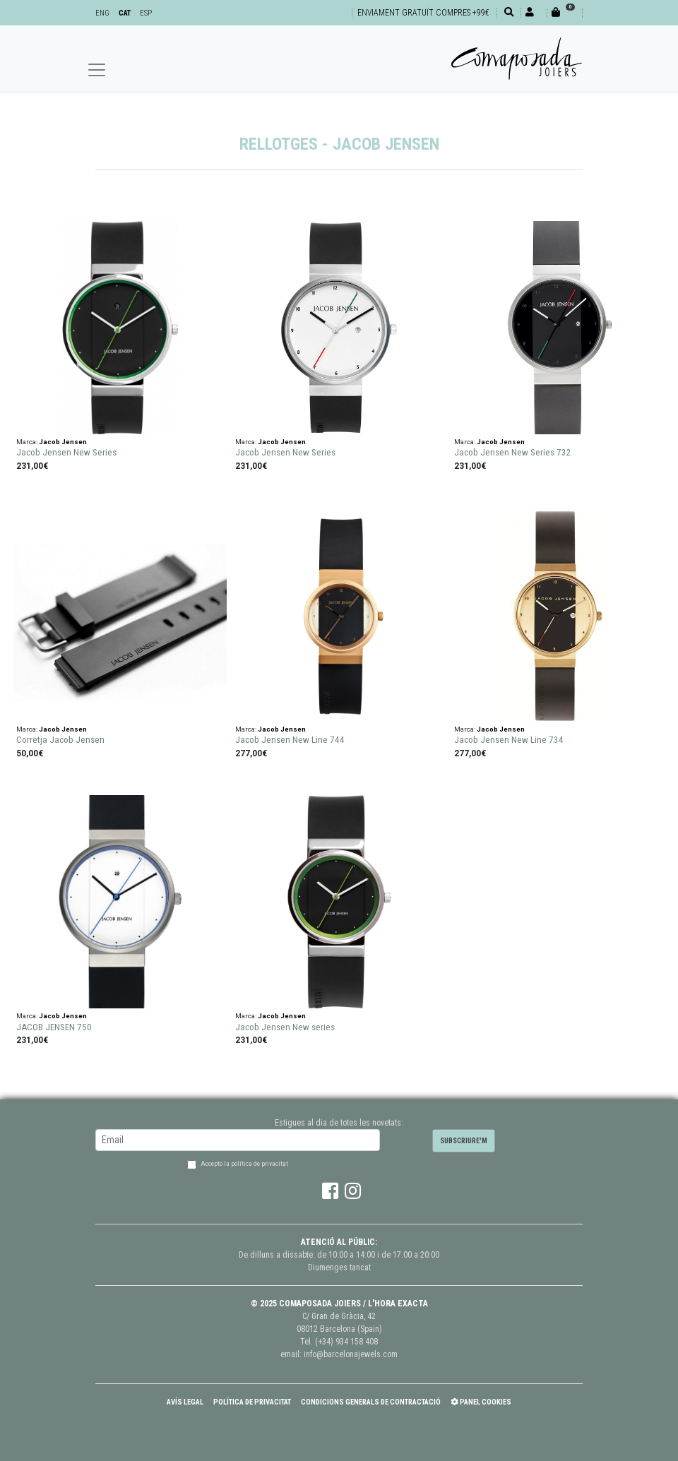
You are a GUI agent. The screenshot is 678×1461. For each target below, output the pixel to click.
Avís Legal (185, 1402)
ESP (146, 13)
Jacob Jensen (63, 442)
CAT (125, 13)
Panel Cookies (481, 1402)
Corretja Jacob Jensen (60, 739)
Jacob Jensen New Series (66, 452)
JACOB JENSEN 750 (54, 1027)
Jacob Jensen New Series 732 (512, 452)
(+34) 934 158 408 (346, 1342)
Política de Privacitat (252, 1402)
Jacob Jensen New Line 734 (509, 739)
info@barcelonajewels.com (351, 1354)
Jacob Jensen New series (285, 1027)
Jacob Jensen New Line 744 (290, 739)
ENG (102, 13)
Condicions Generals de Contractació (371, 1402)
